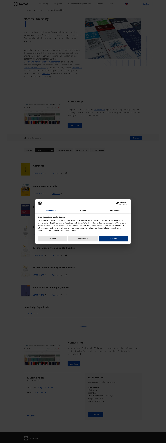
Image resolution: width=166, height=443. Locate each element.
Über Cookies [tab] (115, 210)
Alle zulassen (113, 239)
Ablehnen (52, 239)
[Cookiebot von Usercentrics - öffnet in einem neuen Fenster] (119, 203)
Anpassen (83, 239)
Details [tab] (83, 210)
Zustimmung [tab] (51, 210)
